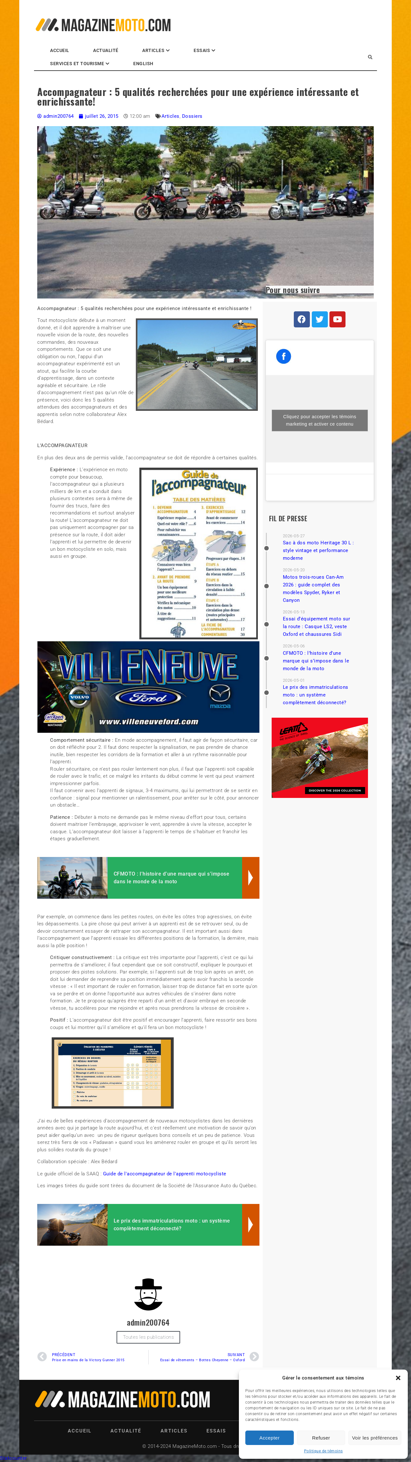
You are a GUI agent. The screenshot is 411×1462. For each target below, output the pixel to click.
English (143, 63)
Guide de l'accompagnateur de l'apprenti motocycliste (164, 1174)
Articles (153, 50)
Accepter (269, 1437)
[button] (398, 1378)
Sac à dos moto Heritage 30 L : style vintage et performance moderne (318, 550)
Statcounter (13, 1458)
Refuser (321, 1437)
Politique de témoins (323, 1451)
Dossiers (192, 116)
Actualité (105, 50)
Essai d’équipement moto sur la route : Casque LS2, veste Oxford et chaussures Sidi (316, 626)
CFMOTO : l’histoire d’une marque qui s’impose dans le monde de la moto (316, 660)
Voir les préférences (375, 1437)
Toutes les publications (148, 1337)
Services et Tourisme (77, 63)
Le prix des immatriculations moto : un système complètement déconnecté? (315, 694)
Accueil (59, 50)
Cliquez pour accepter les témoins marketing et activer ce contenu (319, 420)
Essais (202, 50)
